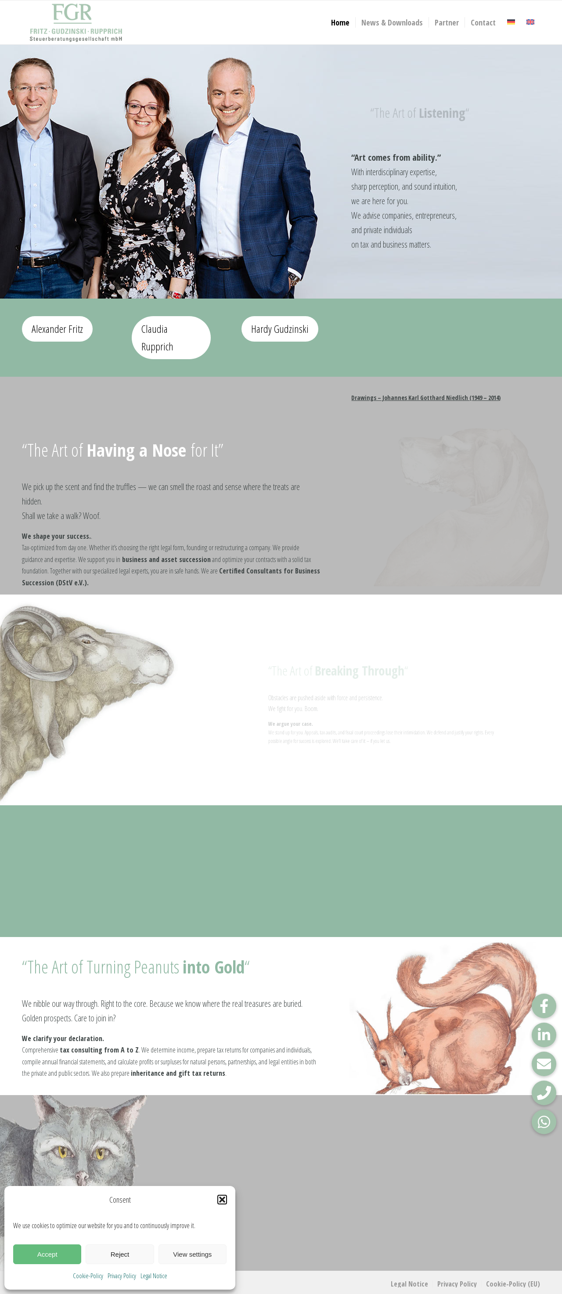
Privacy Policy (122, 1275)
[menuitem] (340, 22)
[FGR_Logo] (76, 22)
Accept (47, 1254)
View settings (192, 1254)
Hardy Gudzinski (280, 328)
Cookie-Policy (88, 1275)
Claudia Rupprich (157, 337)
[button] (222, 1199)
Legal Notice (153, 1275)
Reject (120, 1254)
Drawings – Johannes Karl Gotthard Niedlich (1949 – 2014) (426, 397)
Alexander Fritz (57, 328)
